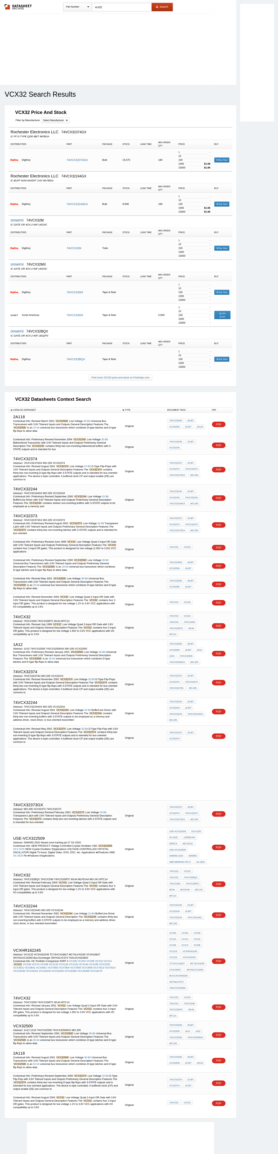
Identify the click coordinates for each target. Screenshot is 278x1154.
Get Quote (222, 315)
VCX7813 (98, 944)
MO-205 (193, 474)
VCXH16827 (175, 948)
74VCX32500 (175, 421)
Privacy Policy (101, 1140)
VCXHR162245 (189, 933)
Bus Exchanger (178, 953)
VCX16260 (70, 948)
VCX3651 (41, 944)
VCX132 (73, 941)
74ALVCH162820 (196, 959)
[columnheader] (64, 410)
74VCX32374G (176, 686)
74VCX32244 (175, 493)
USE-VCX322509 (177, 828)
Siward (173, 849)
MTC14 (183, 630)
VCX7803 (52, 944)
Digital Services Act (176, 1140)
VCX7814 (110, 944)
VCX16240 (19, 948)
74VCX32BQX (75, 359)
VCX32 (186, 547)
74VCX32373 (175, 519)
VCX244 (83, 941)
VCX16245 (58, 948)
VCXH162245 (188, 938)
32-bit (36, 427)
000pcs (173, 839)
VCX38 (27, 941)
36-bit (36, 1008)
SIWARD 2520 (197, 844)
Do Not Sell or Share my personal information (137, 1140)
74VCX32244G (194, 902)
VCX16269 (83, 948)
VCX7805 (75, 944)
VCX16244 (45, 948)
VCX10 (99, 938)
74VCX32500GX (177, 660)
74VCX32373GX (177, 530)
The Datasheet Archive (18, 6)
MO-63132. (187, 839)
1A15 (171, 654)
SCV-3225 (19, 843)
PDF (218, 424)
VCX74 (36, 941)
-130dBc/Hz (188, 834)
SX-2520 (18, 850)
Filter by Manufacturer (27, 120)
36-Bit (86, 421)
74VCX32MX (74, 292)
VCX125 (53, 941)
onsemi (17, 220)
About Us (211, 1140)
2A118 (199, 427)
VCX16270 (96, 948)
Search (162, 6)
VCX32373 (174, 525)
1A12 (198, 649)
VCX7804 (64, 944)
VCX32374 (174, 469)
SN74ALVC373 (176, 959)
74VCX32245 (175, 442)
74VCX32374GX (77, 160)
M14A (172, 630)
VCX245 (93, 941)
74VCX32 (173, 547)
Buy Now (221, 160)
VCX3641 (30, 944)
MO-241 (187, 880)
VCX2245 (104, 941)
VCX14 (108, 938)
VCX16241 (32, 948)
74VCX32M (73, 248)
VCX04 (82, 938)
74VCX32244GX (77, 204)
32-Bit (104, 439)
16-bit (187, 706)
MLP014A (174, 880)
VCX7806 (87, 944)
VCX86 (44, 941)
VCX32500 (174, 427)
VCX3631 (18, 944)
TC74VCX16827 (177, 943)
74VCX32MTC (192, 625)
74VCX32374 (175, 464)
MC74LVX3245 (197, 943)
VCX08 (90, 938)
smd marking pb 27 (193, 849)
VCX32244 (174, 498)
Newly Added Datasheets (76, 1140)
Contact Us (196, 1140)
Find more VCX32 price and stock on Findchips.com (120, 377)
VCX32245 (174, 447)
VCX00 (73, 938)
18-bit (65, 566)
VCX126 (63, 941)
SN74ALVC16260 (194, 948)
